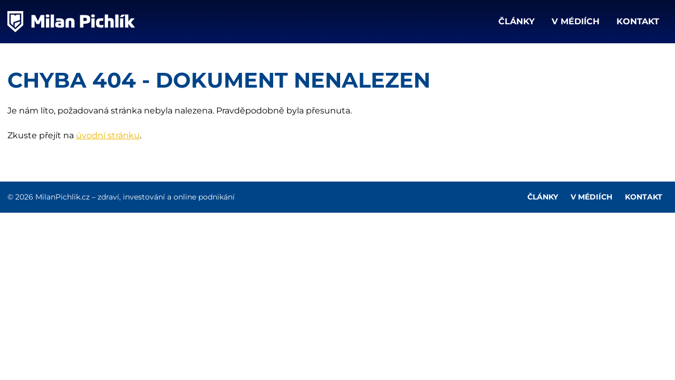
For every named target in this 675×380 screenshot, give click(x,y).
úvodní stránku (108, 135)
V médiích (576, 21)
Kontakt (637, 21)
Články (516, 21)
